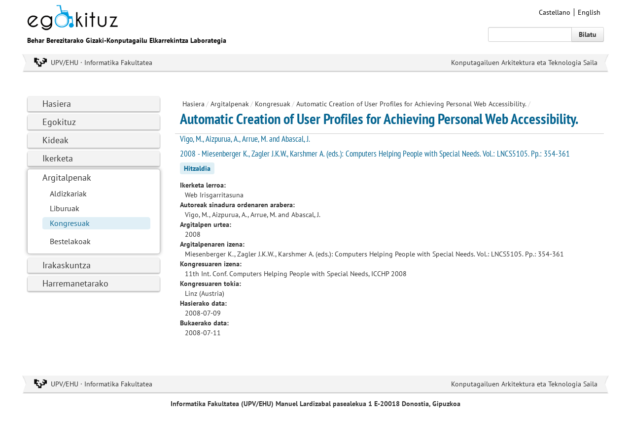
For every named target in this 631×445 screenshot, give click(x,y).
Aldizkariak (68, 193)
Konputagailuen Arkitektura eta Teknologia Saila (524, 62)
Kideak (55, 140)
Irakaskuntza (66, 265)
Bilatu (587, 34)
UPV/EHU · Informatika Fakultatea (101, 62)
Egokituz (59, 121)
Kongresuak (70, 223)
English (589, 12)
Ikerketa (57, 158)
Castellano (554, 12)
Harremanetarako (75, 283)
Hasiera (56, 103)
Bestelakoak (70, 241)
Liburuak (64, 208)
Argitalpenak (66, 177)
